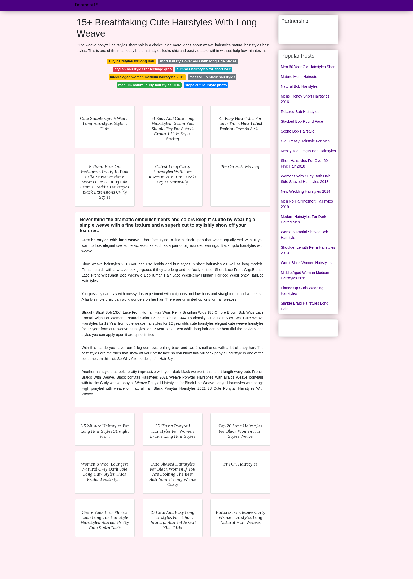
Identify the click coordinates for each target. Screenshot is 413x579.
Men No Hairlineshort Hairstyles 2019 (307, 204)
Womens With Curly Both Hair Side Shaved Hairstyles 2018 (305, 179)
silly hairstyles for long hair (131, 61)
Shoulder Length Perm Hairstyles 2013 (308, 250)
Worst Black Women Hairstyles (306, 263)
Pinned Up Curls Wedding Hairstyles (302, 291)
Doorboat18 (86, 4)
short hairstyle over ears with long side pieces (198, 61)
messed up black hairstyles (212, 77)
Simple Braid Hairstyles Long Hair (304, 306)
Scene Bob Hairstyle (297, 131)
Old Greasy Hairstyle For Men (305, 141)
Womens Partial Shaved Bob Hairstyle (304, 235)
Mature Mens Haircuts (299, 76)
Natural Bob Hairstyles (299, 86)
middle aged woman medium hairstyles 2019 (147, 77)
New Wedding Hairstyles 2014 (305, 191)
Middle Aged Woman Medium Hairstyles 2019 (305, 275)
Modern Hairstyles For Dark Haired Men (303, 219)
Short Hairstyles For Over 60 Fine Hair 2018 (304, 163)
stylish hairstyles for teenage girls (143, 69)
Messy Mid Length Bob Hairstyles (308, 151)
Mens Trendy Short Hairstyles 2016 (305, 99)
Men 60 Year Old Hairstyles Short (308, 67)
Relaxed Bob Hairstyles (300, 111)
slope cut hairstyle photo (206, 85)
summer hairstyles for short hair (204, 69)
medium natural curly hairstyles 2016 (149, 85)
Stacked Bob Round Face (302, 121)
